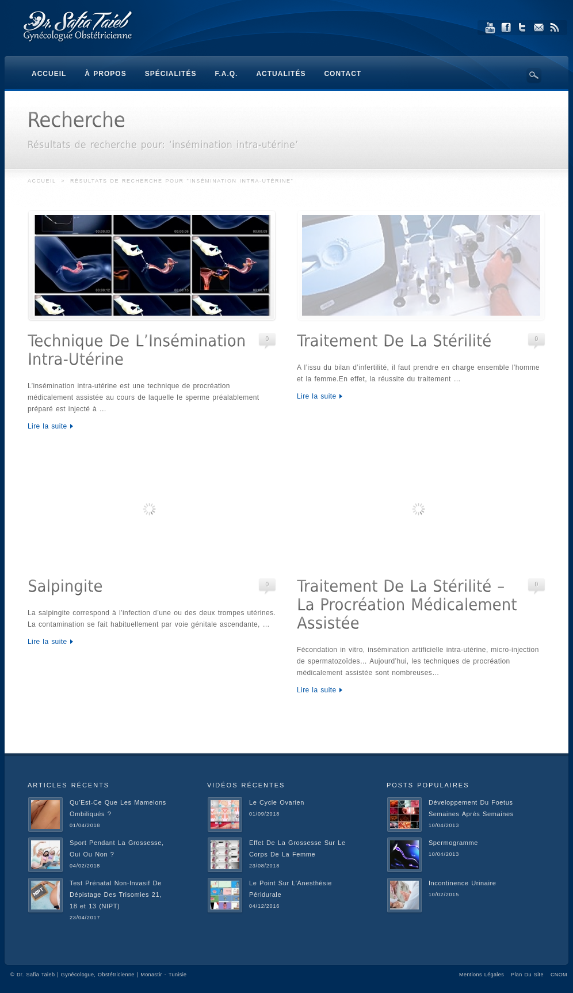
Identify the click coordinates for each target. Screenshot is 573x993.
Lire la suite (47, 426)
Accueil (42, 181)
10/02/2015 (444, 894)
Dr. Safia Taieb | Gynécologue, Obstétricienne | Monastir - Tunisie (102, 974)
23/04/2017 (85, 917)
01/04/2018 (85, 825)
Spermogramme (453, 842)
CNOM (559, 974)
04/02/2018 (85, 866)
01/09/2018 (264, 814)
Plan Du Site (527, 974)
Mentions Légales (481, 974)
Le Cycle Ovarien (276, 802)
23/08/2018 (264, 866)
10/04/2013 (444, 825)
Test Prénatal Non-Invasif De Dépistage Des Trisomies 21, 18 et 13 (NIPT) (116, 894)
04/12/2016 (264, 906)
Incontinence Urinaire (462, 883)
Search (534, 75)
